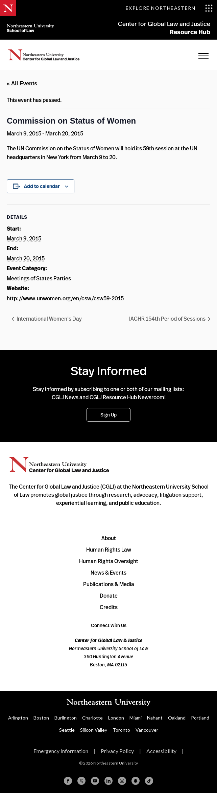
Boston (41, 718)
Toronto (121, 730)
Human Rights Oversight (108, 561)
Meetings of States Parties (39, 278)
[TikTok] (149, 781)
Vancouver (147, 730)
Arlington (18, 718)
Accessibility (161, 751)
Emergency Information (60, 751)
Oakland (177, 718)
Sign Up (108, 414)
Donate (109, 595)
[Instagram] (122, 781)
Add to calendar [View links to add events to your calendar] (42, 186)
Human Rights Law (108, 549)
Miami (135, 718)
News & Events (108, 572)
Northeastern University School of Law (30, 28)
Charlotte (92, 718)
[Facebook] (68, 781)
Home (44, 55)
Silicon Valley (93, 730)
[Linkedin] (108, 781)
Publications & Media (108, 584)
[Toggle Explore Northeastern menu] (169, 8)
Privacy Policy (117, 751)
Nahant (155, 718)
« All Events (22, 83)
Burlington (65, 718)
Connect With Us (108, 625)
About (108, 538)
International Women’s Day (49, 318)
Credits (109, 607)
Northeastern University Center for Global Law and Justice (59, 464)
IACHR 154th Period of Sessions (168, 318)
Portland (200, 718)
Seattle (67, 730)
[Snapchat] (135, 781)
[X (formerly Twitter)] (81, 781)
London (116, 718)
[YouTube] (95, 781)
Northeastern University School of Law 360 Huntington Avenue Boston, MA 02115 (108, 652)
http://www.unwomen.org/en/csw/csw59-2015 (65, 298)
